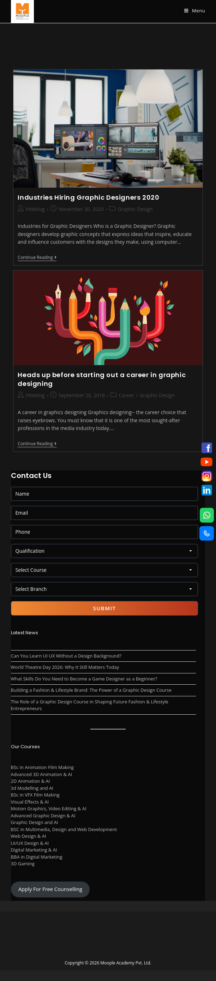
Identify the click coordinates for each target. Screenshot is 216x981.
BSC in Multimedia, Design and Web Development (64, 829)
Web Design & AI (28, 836)
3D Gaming (23, 863)
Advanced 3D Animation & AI (41, 774)
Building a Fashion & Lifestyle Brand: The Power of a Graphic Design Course (91, 690)
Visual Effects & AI (30, 802)
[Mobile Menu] (194, 10)
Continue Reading (37, 258)
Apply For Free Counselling (50, 888)
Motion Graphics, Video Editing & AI (48, 808)
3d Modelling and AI (32, 788)
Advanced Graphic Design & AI (43, 815)
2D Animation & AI (30, 781)
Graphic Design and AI (34, 822)
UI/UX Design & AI (30, 843)
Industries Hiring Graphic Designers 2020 (88, 197)
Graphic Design (135, 209)
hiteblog (35, 209)
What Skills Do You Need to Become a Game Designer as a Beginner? (84, 679)
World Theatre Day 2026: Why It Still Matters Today (65, 667)
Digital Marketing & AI (34, 850)
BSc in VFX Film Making (35, 795)
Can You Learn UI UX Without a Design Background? (66, 656)
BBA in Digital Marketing (36, 857)
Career (126, 395)
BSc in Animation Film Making (42, 767)
